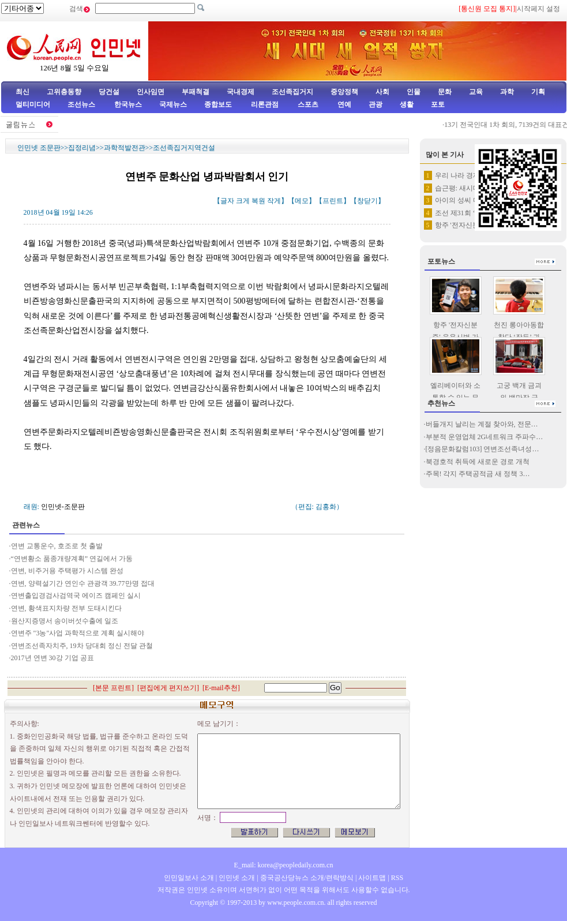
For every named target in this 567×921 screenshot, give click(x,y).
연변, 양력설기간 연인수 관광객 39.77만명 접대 (83, 583)
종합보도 (218, 104)
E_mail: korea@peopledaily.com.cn (283, 865)
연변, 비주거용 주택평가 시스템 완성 (67, 571)
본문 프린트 (113, 688)
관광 (375, 104)
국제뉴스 (173, 104)
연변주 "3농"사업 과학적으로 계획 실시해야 (78, 633)
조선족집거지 (292, 92)
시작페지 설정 (538, 9)
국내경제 (240, 92)
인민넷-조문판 (63, 507)
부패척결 (195, 92)
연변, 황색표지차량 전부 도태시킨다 (66, 608)
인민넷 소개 (236, 878)
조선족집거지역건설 (184, 148)
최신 (22, 92)
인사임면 (150, 92)
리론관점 (265, 104)
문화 (445, 92)
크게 (243, 201)
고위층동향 (64, 92)
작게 (274, 201)
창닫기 (367, 201)
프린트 (332, 201)
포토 (438, 104)
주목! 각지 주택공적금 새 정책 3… (478, 474)
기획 (538, 92)
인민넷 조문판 (39, 148)
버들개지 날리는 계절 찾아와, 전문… (482, 424)
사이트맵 (372, 878)
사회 (382, 92)
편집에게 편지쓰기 (168, 688)
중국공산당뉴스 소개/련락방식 (307, 878)
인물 (413, 92)
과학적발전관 (124, 148)
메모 (302, 201)
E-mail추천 (221, 688)
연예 (343, 104)
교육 (476, 92)
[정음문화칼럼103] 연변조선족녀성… (482, 449)
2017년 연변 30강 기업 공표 (52, 658)
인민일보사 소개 (189, 878)
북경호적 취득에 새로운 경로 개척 (478, 462)
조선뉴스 (82, 104)
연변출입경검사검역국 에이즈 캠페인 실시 (76, 595)
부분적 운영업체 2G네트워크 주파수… (484, 437)
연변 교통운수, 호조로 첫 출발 (57, 546)
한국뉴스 (128, 104)
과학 (507, 92)
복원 (258, 201)
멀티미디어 (33, 104)
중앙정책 (344, 92)
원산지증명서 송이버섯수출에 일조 (64, 621)
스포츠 (307, 104)
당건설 (109, 92)
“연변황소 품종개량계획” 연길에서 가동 (72, 559)
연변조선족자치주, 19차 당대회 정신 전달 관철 (82, 646)
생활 (407, 104)
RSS (397, 878)
